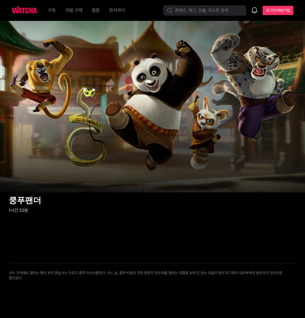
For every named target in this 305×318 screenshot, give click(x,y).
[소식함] (254, 11)
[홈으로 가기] (27, 10)
